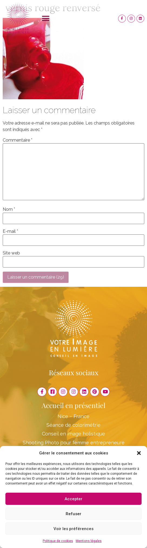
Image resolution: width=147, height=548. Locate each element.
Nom (9, 209)
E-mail (10, 231)
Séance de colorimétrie (73, 425)
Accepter (73, 498)
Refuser (73, 513)
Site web (11, 253)
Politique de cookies (58, 541)
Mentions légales (89, 541)
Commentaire (17, 140)
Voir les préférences (73, 528)
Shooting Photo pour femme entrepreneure (74, 442)
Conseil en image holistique (73, 434)
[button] (139, 453)
